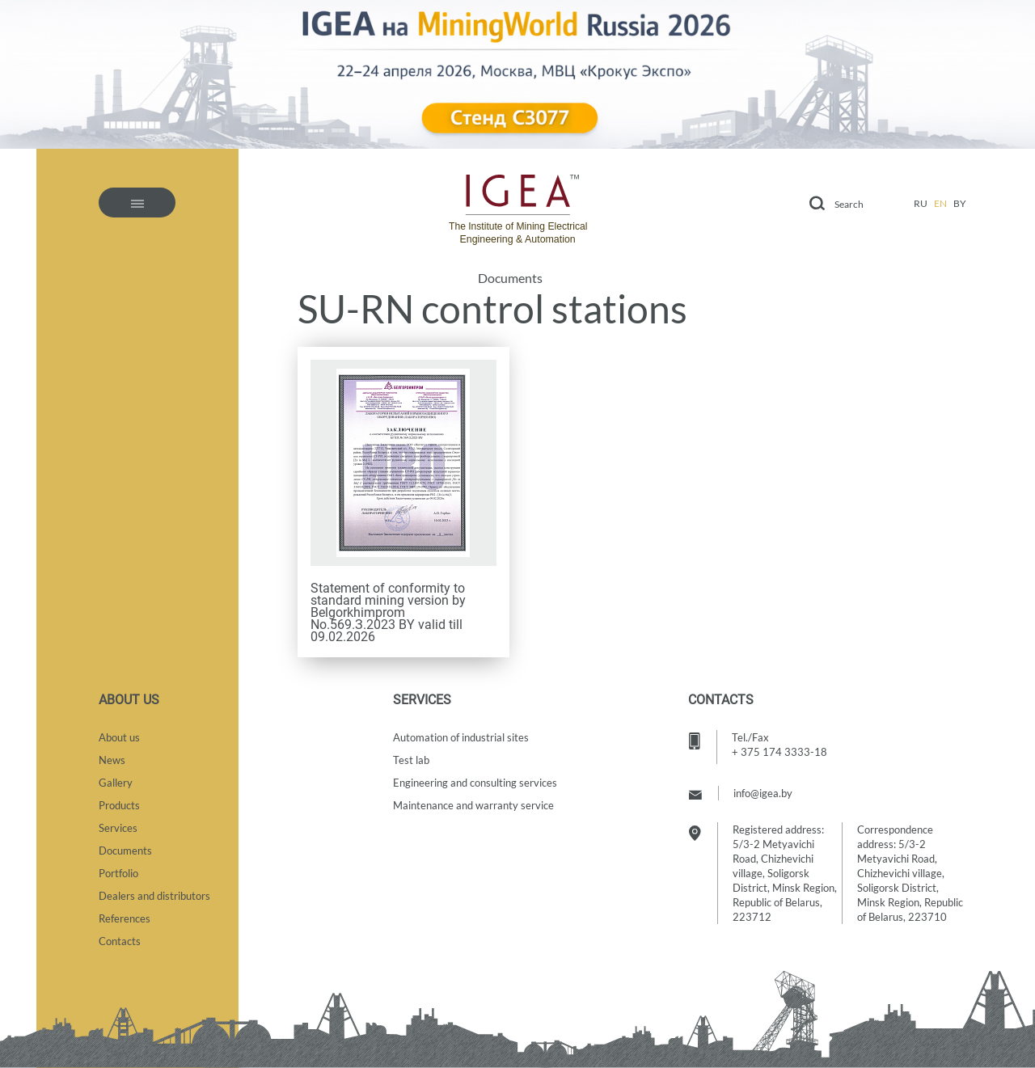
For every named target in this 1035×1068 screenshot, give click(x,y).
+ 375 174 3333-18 (779, 751)
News (112, 760)
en (940, 203)
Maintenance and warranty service (473, 805)
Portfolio (118, 873)
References (124, 918)
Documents (510, 278)
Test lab (411, 760)
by (959, 203)
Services (118, 827)
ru (920, 203)
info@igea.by (762, 793)
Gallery (116, 782)
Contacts (120, 941)
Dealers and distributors (154, 895)
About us (119, 737)
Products (119, 805)
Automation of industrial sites (461, 737)
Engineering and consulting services (475, 782)
